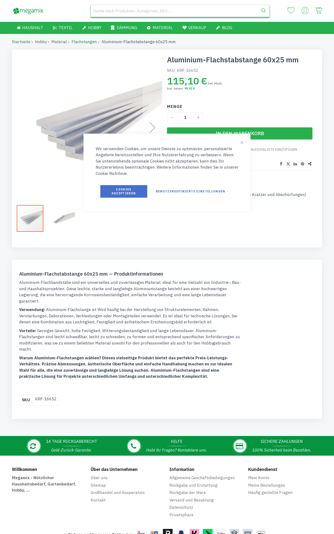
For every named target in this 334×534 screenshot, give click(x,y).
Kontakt (98, 463)
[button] (32, 218)
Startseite (21, 41)
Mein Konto (258, 441)
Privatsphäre (181, 478)
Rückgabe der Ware (187, 456)
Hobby (41, 41)
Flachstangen (84, 41)
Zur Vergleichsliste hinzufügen (267, 149)
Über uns (99, 441)
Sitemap (98, 449)
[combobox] (180, 11)
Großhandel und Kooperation (118, 456)
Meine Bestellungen (266, 449)
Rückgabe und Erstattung (193, 449)
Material (59, 41)
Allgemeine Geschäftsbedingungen (202, 441)
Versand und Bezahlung (191, 463)
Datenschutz (181, 471)
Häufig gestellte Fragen (270, 456)
